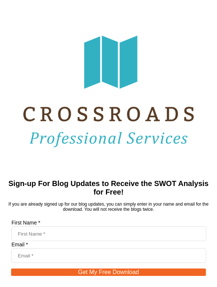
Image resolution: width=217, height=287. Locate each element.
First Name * (25, 223)
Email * (19, 244)
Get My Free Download (108, 272)
